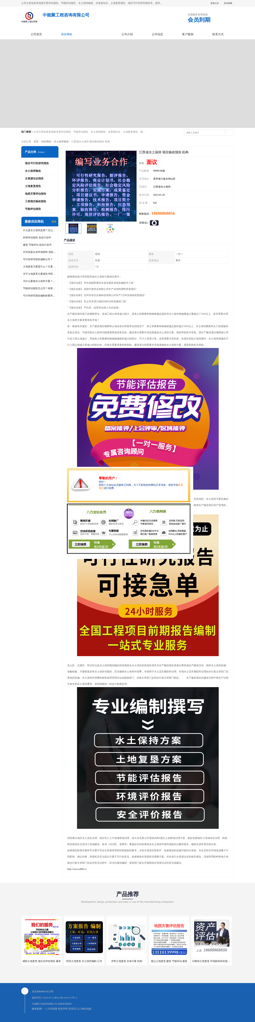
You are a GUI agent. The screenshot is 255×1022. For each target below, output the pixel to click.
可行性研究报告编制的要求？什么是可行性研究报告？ (40, 295)
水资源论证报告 (34, 178)
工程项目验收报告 (35, 201)
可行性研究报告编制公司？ (38, 259)
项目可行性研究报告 (37, 163)
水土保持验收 (61, 141)
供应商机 (66, 34)
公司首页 (36, 34)
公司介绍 (127, 34)
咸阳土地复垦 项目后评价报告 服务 (41, 961)
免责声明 (63, 1008)
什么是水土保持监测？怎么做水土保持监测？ (40, 230)
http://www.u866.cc (77, 869)
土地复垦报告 (33, 186)
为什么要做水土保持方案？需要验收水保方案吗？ (40, 281)
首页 (36, 141)
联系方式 (218, 34)
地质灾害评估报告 (35, 193)
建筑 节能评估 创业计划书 (37, 245)
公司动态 (157, 34)
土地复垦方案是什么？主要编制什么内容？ (40, 266)
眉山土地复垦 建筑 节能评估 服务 (169, 961)
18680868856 (163, 213)
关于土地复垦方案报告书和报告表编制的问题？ (40, 274)
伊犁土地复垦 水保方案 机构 (126, 961)
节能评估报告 (33, 209)
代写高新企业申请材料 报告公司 (40, 252)
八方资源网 (51, 1008)
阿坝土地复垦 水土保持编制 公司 (84, 961)
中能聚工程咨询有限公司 (44, 1004)
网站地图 (86, 1008)
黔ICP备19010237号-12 (66, 997)
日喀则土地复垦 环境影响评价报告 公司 (214, 961)
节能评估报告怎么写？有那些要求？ (40, 288)
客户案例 (187, 34)
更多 (54, 221)
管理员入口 (75, 1008)
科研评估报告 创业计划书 (37, 237)
